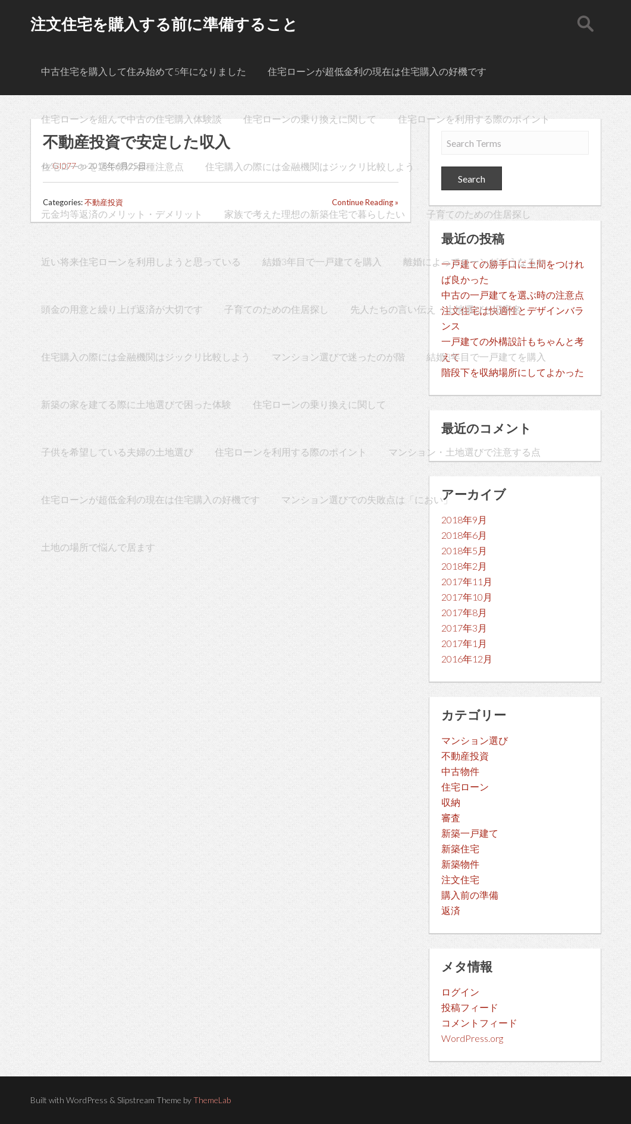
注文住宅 (460, 879)
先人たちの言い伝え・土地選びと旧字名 (436, 309)
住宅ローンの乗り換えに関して (309, 118)
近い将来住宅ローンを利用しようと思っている (141, 261)
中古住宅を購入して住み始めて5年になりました (143, 71)
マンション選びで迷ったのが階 (338, 356)
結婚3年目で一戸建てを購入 (322, 261)
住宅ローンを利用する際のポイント (474, 118)
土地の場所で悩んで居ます (98, 546)
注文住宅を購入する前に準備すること (164, 23)
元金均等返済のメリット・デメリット (122, 213)
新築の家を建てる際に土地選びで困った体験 (136, 404)
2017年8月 (464, 612)
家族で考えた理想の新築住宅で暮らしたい (314, 213)
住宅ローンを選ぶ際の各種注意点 (112, 166)
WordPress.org (472, 1038)
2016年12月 (466, 658)
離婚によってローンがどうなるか (474, 261)
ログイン (460, 991)
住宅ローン (465, 786)
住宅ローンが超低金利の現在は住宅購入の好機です (377, 71)
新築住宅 (460, 848)
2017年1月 (464, 643)
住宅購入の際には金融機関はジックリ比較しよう (310, 166)
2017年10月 (466, 596)
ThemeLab (212, 1100)
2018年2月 (464, 566)
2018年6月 (464, 535)
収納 (450, 802)
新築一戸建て (469, 833)
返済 (450, 910)
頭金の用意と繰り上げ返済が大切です (122, 309)
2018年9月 (464, 519)
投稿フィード (469, 1007)
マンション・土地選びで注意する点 (464, 451)
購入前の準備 (469, 894)
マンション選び (474, 740)
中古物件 (460, 771)
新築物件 (460, 863)
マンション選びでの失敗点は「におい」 (367, 499)
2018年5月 (464, 550)
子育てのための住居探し (478, 213)
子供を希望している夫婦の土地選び (117, 451)
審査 (450, 817)
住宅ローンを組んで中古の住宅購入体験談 (131, 118)
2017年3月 (464, 627)
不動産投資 (465, 755)
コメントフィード (479, 1022)
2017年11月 (466, 581)
